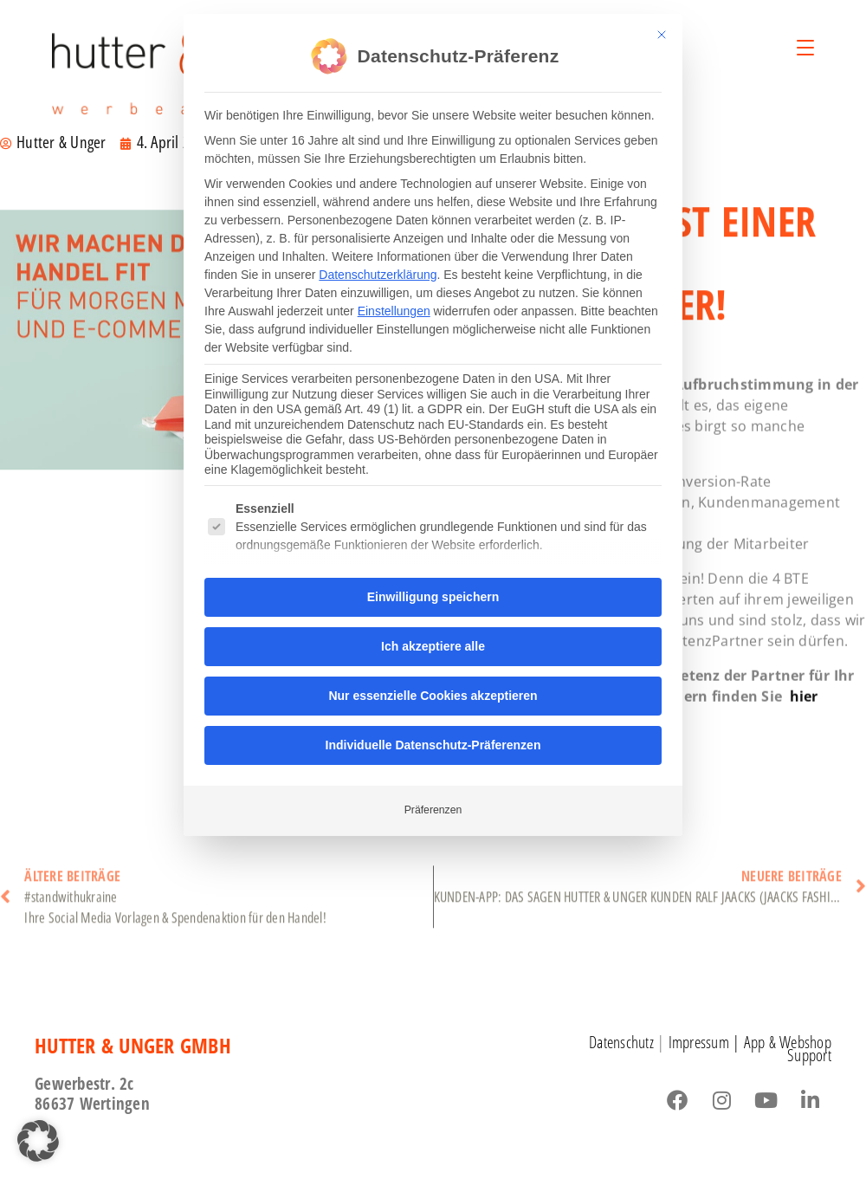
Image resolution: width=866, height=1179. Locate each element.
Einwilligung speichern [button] (433, 591)
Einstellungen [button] (394, 305)
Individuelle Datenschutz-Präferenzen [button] (433, 739)
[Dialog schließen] (661, 28)
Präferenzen (433, 804)
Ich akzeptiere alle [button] (433, 640)
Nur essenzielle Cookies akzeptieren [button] (432, 689)
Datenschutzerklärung (377, 268)
